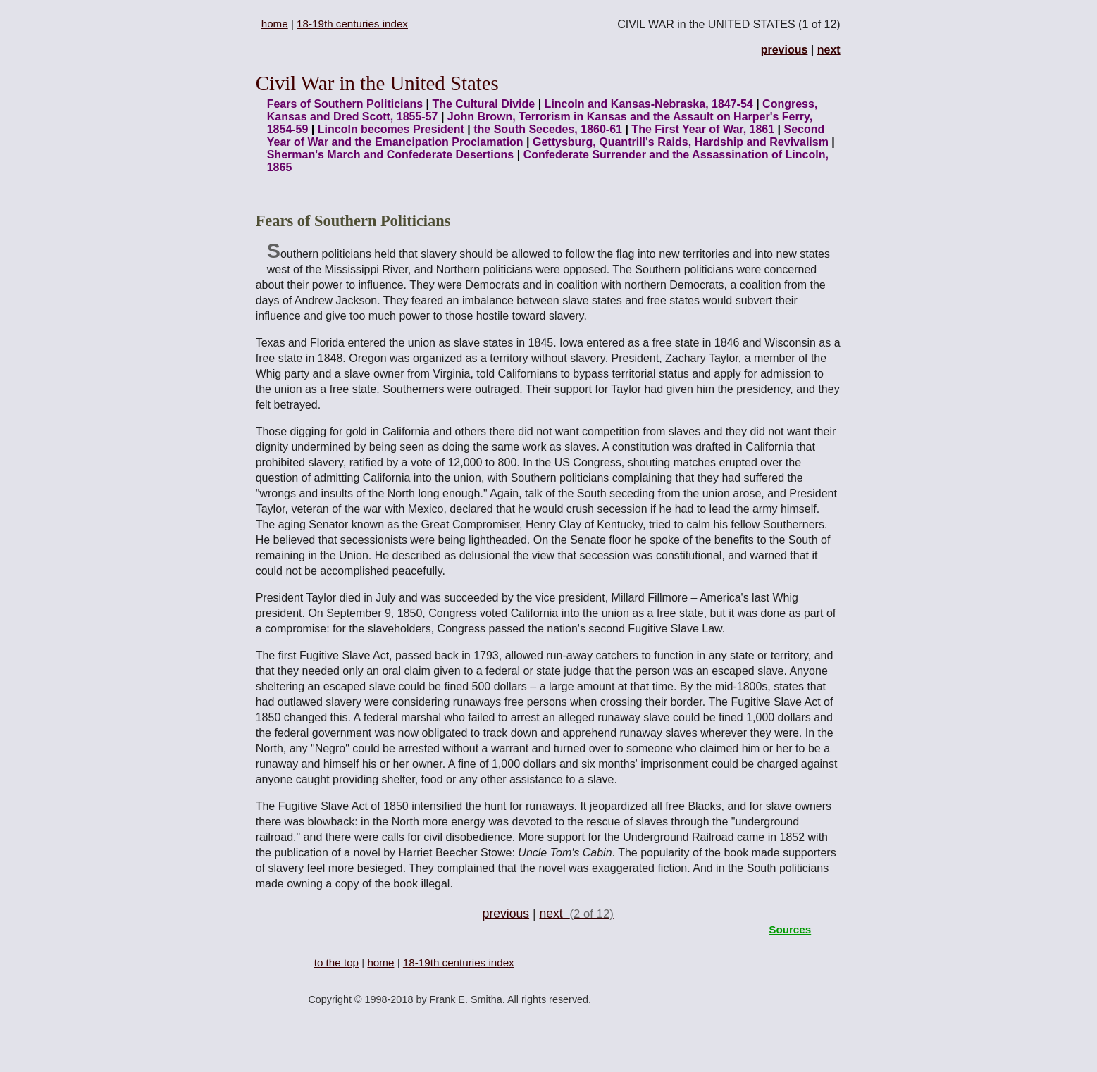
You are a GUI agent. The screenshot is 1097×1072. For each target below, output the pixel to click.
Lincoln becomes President (391, 129)
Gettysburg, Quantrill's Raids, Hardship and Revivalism (681, 142)
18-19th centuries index (352, 24)
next (829, 50)
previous (784, 50)
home (274, 24)
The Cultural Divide (483, 104)
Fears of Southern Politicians (345, 104)
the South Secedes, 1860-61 (547, 129)
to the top (336, 962)
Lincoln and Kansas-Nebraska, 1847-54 (649, 104)
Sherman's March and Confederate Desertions (392, 155)
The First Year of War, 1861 (702, 129)
